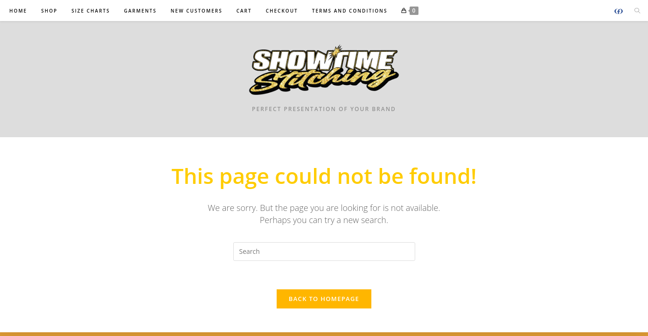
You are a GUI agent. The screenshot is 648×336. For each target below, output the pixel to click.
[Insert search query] (324, 251)
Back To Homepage (324, 298)
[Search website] (637, 11)
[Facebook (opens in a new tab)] (618, 11)
